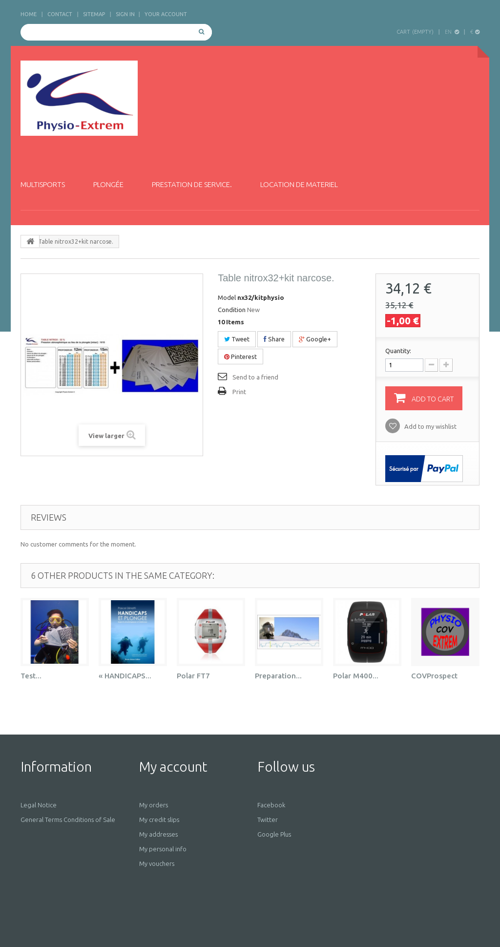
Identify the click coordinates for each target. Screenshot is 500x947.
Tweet (237, 339)
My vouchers (156, 863)
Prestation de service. (192, 184)
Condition (232, 309)
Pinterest (240, 356)
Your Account (166, 14)
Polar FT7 (193, 676)
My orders (153, 804)
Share (274, 339)
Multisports (43, 184)
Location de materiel (299, 184)
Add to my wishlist (430, 426)
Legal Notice (39, 804)
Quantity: (398, 350)
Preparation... (278, 676)
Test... (31, 676)
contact (59, 14)
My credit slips (159, 819)
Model (227, 297)
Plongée (108, 184)
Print (239, 391)
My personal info (163, 848)
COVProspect (434, 676)
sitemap (94, 14)
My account (173, 766)
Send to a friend (255, 377)
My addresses (158, 834)
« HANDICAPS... (125, 676)
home (29, 14)
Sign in (125, 14)
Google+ (315, 339)
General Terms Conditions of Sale (68, 819)
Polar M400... (355, 676)
